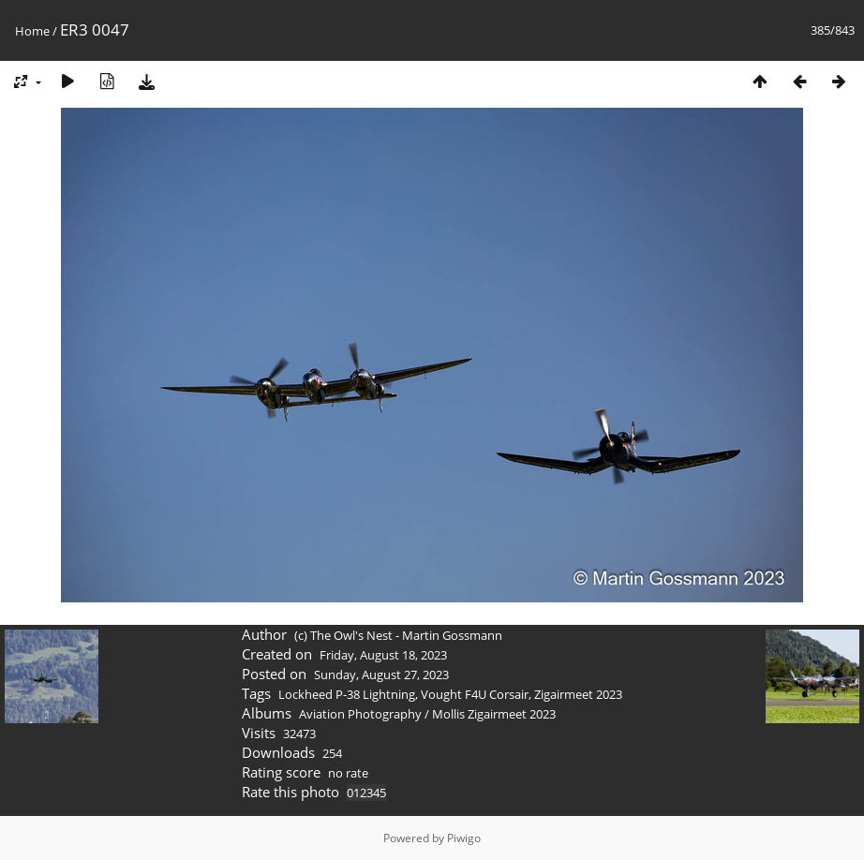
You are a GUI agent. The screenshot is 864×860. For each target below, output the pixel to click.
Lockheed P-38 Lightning (346, 694)
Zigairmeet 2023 (578, 694)
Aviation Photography (360, 713)
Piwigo (464, 838)
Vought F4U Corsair (475, 694)
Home (32, 30)
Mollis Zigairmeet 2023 (494, 713)
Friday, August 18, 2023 (383, 654)
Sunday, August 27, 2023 (381, 674)
